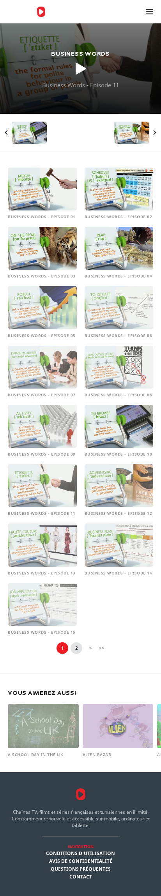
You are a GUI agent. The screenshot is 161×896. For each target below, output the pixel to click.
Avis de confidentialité (80, 861)
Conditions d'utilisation (80, 853)
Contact (80, 877)
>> (101, 648)
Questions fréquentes (81, 869)
